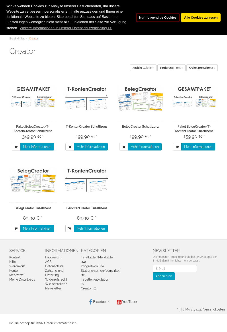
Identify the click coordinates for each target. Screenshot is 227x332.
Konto (13, 270)
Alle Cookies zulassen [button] (201, 17)
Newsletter (53, 288)
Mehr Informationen (37, 146)
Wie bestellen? (56, 284)
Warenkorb (17, 266)
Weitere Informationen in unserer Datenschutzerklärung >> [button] (66, 28)
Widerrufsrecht (56, 279)
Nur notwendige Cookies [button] (158, 17)
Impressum (53, 257)
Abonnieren (164, 276)
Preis (171, 67)
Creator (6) (88, 288)
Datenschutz (54, 266)
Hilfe (12, 262)
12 (202, 67)
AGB (48, 262)
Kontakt (14, 257)
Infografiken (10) (92, 266)
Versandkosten (214, 309)
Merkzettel (17, 275)
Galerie (143, 67)
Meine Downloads (22, 279)
